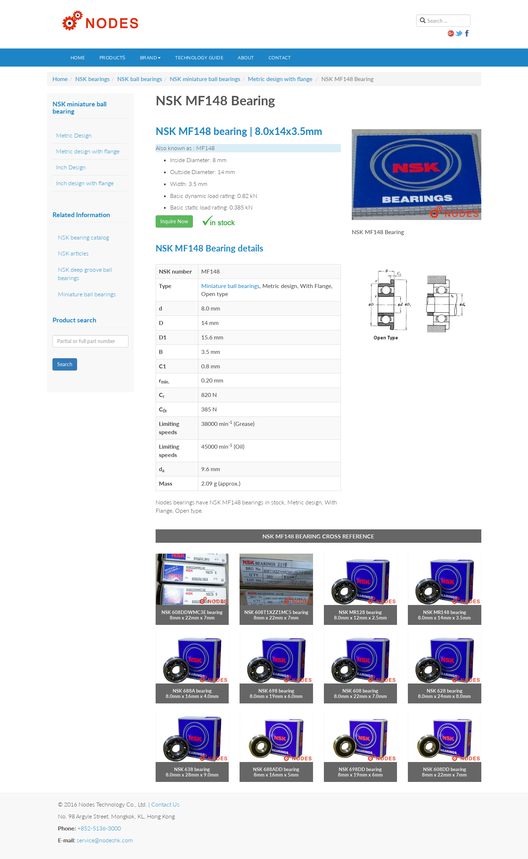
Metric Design (74, 135)
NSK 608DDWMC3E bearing (192, 612)
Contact (280, 57)
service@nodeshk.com (105, 840)
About (246, 57)
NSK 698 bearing (276, 691)
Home (78, 57)
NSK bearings (92, 78)
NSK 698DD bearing (360, 769)
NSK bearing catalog (83, 237)
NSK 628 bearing (444, 691)
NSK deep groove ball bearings (85, 273)
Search (64, 364)
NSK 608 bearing (360, 691)
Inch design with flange (85, 182)
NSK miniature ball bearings (205, 78)
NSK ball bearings (139, 78)
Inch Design (71, 167)
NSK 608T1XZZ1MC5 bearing (276, 612)
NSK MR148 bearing (444, 612)
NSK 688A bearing (192, 691)
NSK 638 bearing (192, 769)
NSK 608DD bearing (444, 769)
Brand (150, 57)
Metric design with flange (280, 78)
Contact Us (165, 804)
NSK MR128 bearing (360, 612)
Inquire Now (174, 221)
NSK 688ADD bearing (276, 769)
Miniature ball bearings (230, 285)
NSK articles (73, 253)
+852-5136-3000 (99, 828)
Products (113, 57)
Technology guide (199, 57)
